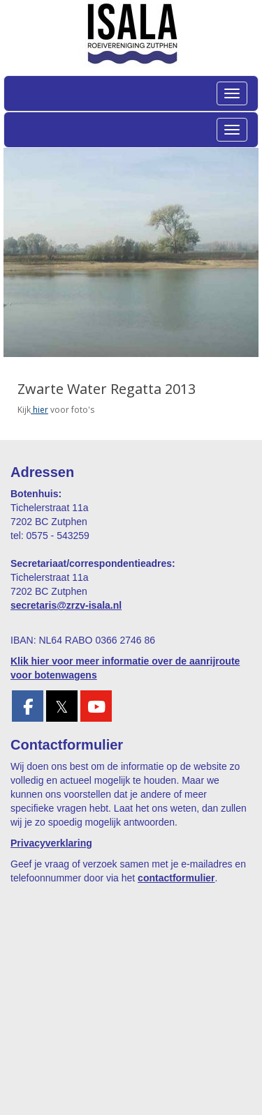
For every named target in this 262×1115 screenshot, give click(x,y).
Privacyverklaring (51, 843)
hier (39, 410)
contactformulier (176, 877)
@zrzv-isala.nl (66, 605)
